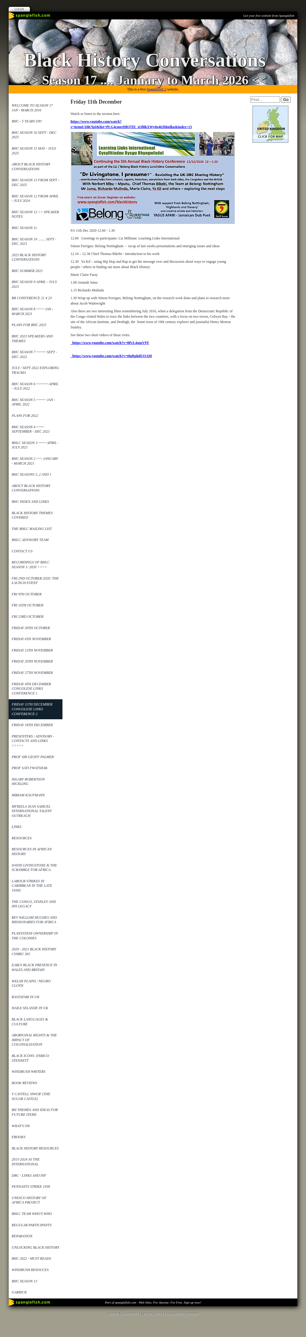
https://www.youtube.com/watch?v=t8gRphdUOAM (111, 356)
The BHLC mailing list (32, 529)
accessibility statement (182, 1313)
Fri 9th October (27, 594)
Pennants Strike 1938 (31, 1186)
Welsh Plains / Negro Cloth (31, 983)
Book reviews (24, 1083)
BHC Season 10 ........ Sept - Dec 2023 (34, 241)
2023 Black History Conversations (29, 257)
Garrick (19, 1292)
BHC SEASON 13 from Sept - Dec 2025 (35, 182)
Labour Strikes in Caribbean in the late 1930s (32, 885)
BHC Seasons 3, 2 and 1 (31, 474)
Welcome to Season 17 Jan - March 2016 (32, 107)
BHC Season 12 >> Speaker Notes (35, 214)
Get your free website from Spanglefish (268, 15)
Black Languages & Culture (30, 1021)
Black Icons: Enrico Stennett (30, 1058)
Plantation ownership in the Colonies (35, 935)
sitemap (113, 1313)
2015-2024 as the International (26, 1161)
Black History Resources (35, 1148)
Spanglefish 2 (156, 89)
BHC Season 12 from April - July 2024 (35, 198)
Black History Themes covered (32, 515)
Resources (22, 838)
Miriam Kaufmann (28, 795)
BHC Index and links (30, 502)
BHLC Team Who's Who (32, 1214)
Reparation (22, 1236)
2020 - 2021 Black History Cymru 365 (34, 951)
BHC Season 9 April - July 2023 (34, 284)
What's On (21, 1126)
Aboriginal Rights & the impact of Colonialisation (34, 1039)
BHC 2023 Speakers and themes (32, 338)
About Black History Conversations (31, 166)
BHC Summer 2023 (27, 271)
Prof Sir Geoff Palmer (33, 757)
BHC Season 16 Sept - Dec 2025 (34, 134)
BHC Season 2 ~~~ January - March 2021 (35, 461)
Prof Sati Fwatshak (30, 768)
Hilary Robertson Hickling (28, 781)
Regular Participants (31, 1225)
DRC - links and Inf (29, 1175)
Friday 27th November (32, 673)
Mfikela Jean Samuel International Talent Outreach (32, 811)
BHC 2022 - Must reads (31, 1258)
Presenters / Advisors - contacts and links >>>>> (33, 741)
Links (17, 827)
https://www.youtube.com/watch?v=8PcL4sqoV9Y (110, 343)
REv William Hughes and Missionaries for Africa (34, 919)
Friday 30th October (31, 628)
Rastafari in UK (25, 997)
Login (19, 9)
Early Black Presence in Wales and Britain (34, 967)
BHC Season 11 (24, 228)
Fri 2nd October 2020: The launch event (35, 580)
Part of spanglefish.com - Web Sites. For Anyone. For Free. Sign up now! (153, 1302)
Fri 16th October (27, 605)
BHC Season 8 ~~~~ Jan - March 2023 (32, 311)
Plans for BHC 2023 (29, 325)
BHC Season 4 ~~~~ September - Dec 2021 (31, 429)
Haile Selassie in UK (30, 1008)
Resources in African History (32, 851)
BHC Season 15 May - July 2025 (34, 150)
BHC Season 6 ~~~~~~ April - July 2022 (35, 386)
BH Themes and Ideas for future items (35, 1112)
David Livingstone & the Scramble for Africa (34, 867)
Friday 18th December (32, 725)
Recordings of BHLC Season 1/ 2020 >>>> (31, 564)
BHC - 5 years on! (27, 121)
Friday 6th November (31, 639)
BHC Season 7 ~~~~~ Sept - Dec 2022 (34, 354)
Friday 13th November (32, 650)
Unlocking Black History (35, 1247)
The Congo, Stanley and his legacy (34, 904)
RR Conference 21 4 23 (32, 298)
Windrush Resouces (30, 1270)
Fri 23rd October (27, 616)
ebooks (18, 1137)
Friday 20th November (32, 661)
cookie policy (130, 1313)
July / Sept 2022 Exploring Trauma (35, 370)
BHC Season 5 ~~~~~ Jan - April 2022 (33, 402)
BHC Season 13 (24, 1281)
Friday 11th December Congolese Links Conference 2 (32, 709)
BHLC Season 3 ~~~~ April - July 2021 (35, 445)
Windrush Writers (28, 1071)
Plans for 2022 (25, 416)
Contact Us (22, 551)
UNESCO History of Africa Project (29, 1200)
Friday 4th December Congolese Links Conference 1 (31, 688)
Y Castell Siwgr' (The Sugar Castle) (31, 1096)
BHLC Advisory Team (30, 540)
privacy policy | (154, 1313)
